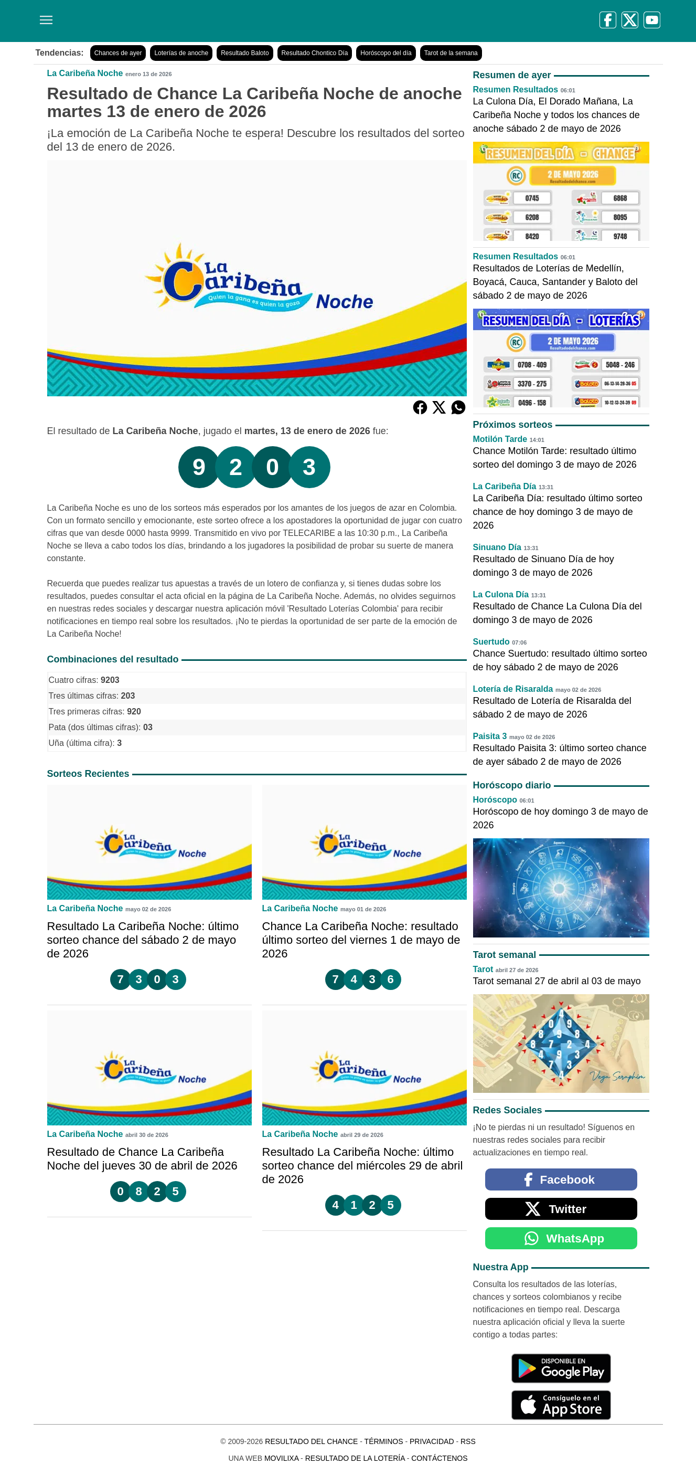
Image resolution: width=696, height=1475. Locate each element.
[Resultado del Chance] (185, 20)
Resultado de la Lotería (355, 1458)
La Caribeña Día (505, 486)
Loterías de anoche (181, 53)
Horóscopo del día (385, 53)
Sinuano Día (497, 547)
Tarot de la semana (451, 53)
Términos (384, 1441)
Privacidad (432, 1441)
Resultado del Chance (311, 1441)
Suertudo (491, 641)
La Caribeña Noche (85, 73)
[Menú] (44, 16)
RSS (468, 1441)
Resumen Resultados (516, 89)
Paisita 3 (490, 736)
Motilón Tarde (500, 439)
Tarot (483, 969)
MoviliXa (281, 1458)
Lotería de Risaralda (513, 688)
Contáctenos (439, 1458)
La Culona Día (501, 594)
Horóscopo (495, 799)
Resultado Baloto (245, 53)
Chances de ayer (118, 53)
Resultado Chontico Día (315, 53)
